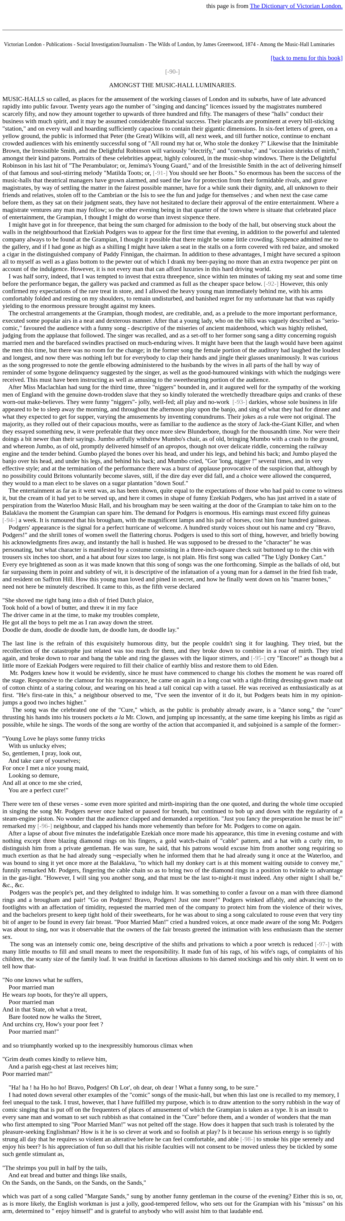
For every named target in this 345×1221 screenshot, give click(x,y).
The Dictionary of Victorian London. (296, 5)
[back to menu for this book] (307, 57)
